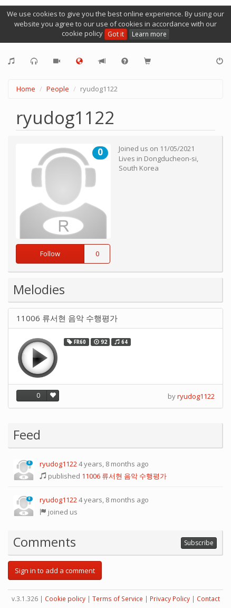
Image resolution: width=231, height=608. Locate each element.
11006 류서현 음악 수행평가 (67, 318)
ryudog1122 (196, 396)
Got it (116, 34)
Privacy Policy (170, 598)
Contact (208, 598)
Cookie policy (65, 598)
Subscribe (199, 542)
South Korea (139, 168)
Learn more (149, 34)
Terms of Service (117, 598)
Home (25, 88)
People (57, 88)
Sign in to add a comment (55, 570)
